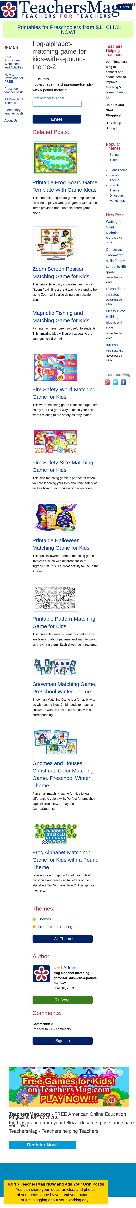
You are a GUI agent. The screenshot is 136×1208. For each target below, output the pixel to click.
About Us (11, 120)
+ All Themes (62, 939)
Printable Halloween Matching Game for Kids (61, 544)
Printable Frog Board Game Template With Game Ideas (65, 186)
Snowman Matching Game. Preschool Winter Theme (65, 687)
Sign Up (62, 1040)
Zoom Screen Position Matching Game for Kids (61, 272)
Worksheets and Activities (13, 62)
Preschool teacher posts (14, 90)
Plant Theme (118, 170)
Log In (114, 128)
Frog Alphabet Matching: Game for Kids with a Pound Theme (66, 859)
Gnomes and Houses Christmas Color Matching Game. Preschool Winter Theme (63, 774)
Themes (44, 919)
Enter (124, 7)
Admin (69, 967)
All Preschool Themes (13, 101)
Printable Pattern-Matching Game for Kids (64, 622)
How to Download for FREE (13, 78)
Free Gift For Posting (55, 927)
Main (13, 47)
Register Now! (42, 1144)
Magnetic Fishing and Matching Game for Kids (61, 316)
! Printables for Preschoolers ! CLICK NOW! (68, 29)
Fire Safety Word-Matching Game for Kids (64, 393)
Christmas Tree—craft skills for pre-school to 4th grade (116, 261)
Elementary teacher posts (14, 111)
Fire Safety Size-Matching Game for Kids (63, 466)
